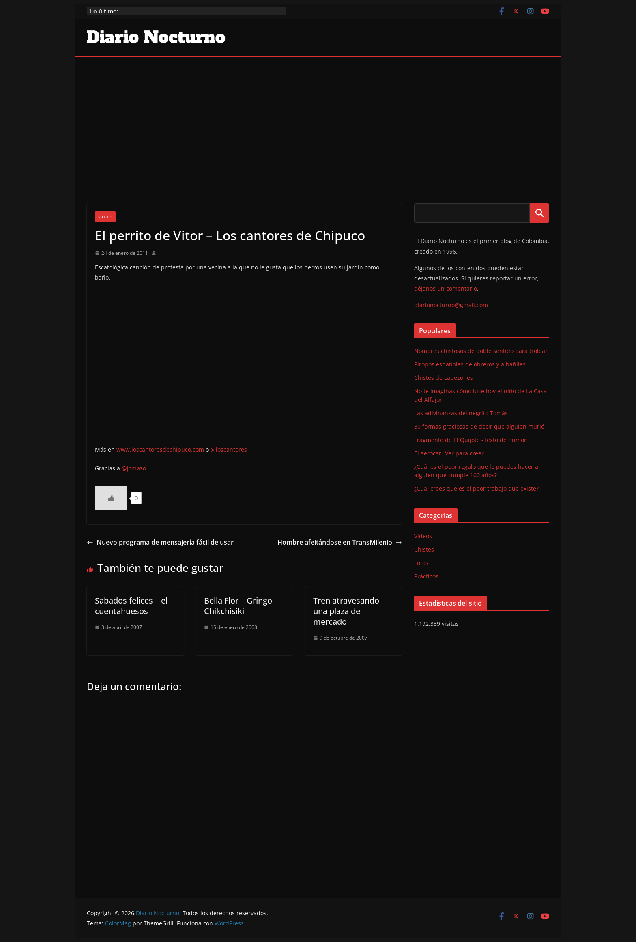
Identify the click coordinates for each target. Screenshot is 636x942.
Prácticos (426, 576)
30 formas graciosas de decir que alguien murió (479, 426)
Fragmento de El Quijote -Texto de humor (470, 440)
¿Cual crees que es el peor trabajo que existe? (476, 488)
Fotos (421, 563)
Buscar (539, 213)
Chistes (424, 549)
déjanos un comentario (445, 288)
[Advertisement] (318, 118)
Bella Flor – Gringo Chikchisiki (238, 606)
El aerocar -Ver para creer (449, 453)
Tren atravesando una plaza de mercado (346, 611)
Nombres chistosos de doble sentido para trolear (481, 351)
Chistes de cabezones (443, 378)
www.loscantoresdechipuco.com (160, 449)
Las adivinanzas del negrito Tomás (461, 413)
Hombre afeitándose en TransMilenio (339, 542)
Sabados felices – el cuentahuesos (131, 606)
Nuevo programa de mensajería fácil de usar (160, 542)
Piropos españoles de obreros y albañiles (470, 364)
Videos (105, 217)
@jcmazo (134, 468)
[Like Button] (111, 498)
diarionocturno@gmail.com (451, 305)
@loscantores (229, 449)
